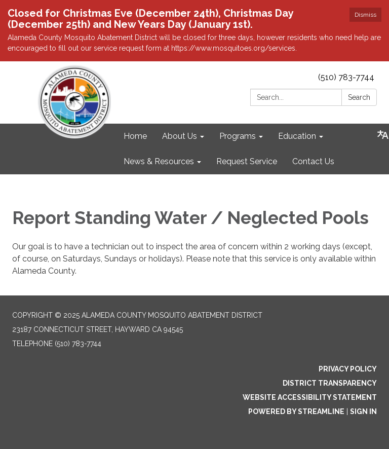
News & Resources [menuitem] (159, 161)
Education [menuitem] (297, 136)
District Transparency (330, 383)
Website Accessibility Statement (310, 397)
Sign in (363, 411)
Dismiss (365, 14)
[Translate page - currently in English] (383, 135)
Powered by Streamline (296, 411)
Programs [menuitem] (237, 136)
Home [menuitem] (135, 136)
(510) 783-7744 (346, 77)
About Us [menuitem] (179, 136)
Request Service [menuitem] (246, 161)
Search (359, 97)
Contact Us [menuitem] (313, 161)
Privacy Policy (348, 369)
